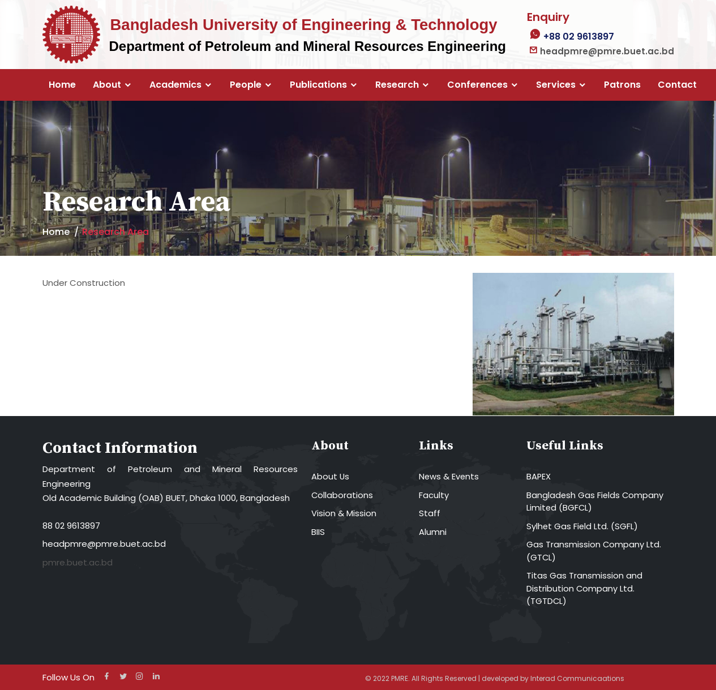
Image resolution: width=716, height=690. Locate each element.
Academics (175, 84)
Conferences (477, 84)
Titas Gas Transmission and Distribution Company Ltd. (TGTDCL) (584, 588)
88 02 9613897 (71, 526)
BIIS (318, 532)
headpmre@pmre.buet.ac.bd (104, 544)
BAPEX (538, 476)
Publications (318, 84)
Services (556, 84)
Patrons (622, 84)
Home (62, 84)
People (245, 84)
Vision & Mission (343, 513)
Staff (429, 513)
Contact (677, 84)
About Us (330, 476)
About (107, 84)
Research (397, 84)
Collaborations (342, 495)
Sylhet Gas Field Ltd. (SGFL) (582, 526)
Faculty (434, 495)
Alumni (433, 532)
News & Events (449, 476)
